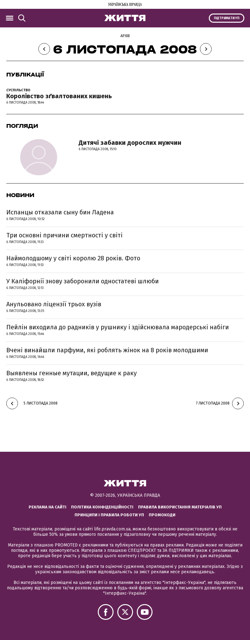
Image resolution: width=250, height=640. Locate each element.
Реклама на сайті (47, 507)
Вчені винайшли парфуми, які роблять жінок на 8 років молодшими (107, 350)
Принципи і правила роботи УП (109, 515)
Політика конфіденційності (102, 507)
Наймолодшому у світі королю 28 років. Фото (73, 258)
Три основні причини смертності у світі (64, 235)
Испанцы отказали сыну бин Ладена (60, 212)
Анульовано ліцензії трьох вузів (53, 304)
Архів (125, 36)
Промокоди (162, 515)
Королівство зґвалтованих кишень (59, 96)
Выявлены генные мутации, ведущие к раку (71, 373)
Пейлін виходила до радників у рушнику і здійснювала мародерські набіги (117, 327)
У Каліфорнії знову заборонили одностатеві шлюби (82, 281)
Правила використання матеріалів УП (180, 507)
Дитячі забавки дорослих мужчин (130, 142)
